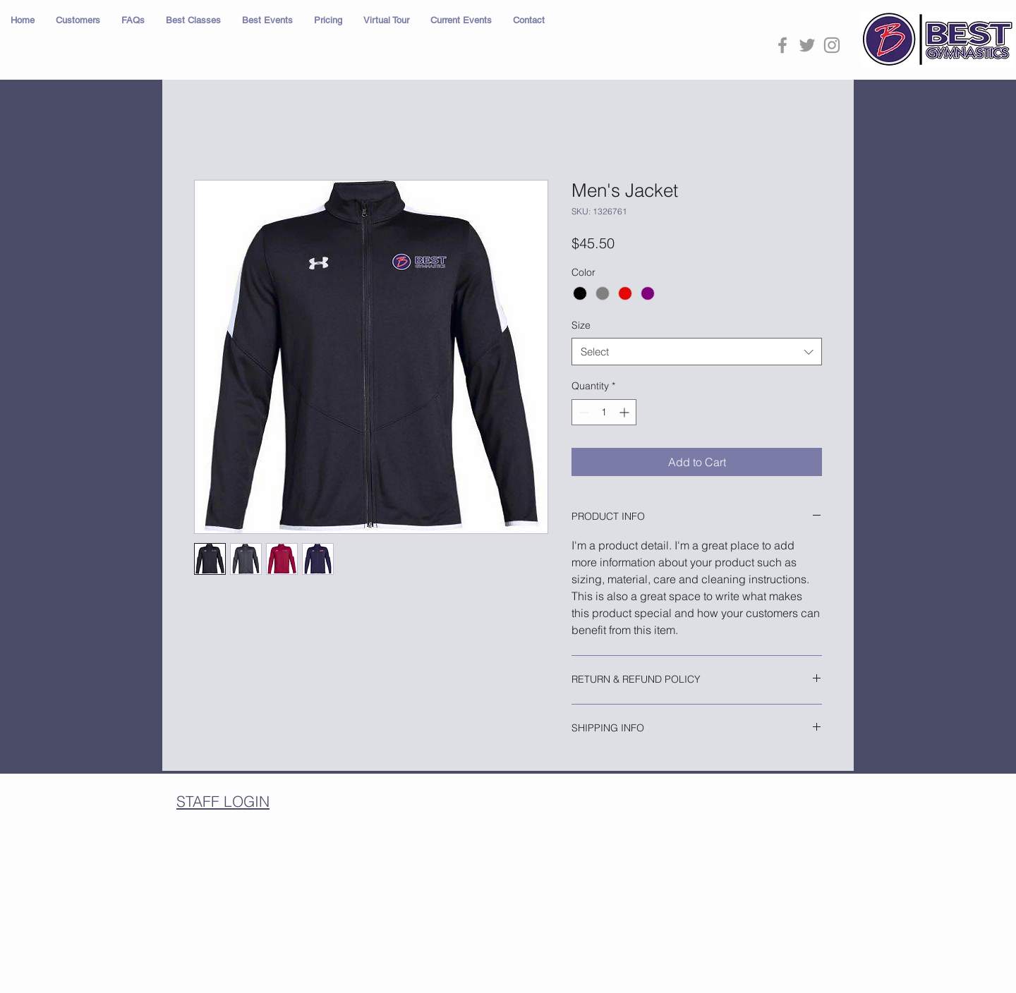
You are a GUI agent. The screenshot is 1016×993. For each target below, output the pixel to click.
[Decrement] (582, 412)
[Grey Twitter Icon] (807, 45)
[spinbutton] (604, 412)
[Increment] (625, 412)
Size (581, 325)
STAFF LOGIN (223, 801)
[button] (78, 20)
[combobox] (697, 351)
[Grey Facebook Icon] (782, 45)
